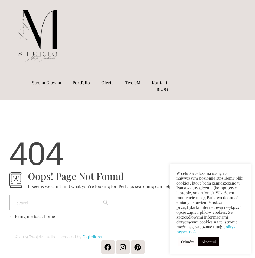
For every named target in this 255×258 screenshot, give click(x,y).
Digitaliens (91, 236)
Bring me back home (32, 216)
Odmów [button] (187, 241)
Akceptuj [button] (209, 241)
